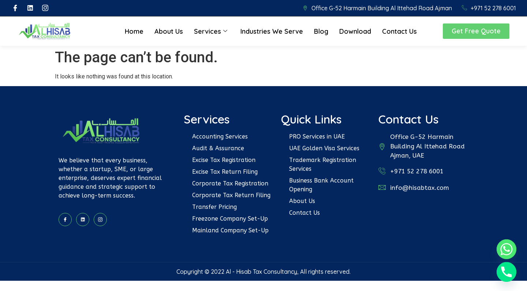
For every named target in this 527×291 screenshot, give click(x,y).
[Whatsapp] (506, 249)
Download (355, 31)
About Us (168, 31)
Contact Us (399, 31)
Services (210, 31)
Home (134, 31)
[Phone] (506, 272)
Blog (321, 31)
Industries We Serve (271, 31)
